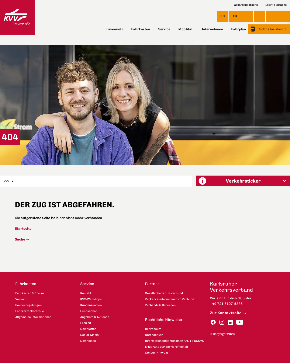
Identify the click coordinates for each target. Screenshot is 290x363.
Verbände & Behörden (160, 305)
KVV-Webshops (272, 16)
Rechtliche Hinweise (163, 319)
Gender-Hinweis (156, 353)
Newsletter (88, 329)
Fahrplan (238, 29)
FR (235, 16)
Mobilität (185, 29)
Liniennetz (114, 29)
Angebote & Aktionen (94, 317)
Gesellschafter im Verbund (164, 293)
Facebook (213, 322)
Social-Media (89, 335)
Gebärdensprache (246, 4)
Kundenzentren (91, 305)
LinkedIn (230, 322)
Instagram (222, 322)
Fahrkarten (140, 29)
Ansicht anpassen (247, 16)
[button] (243, 181)
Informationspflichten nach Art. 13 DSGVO (174, 341)
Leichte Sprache (276, 4)
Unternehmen (212, 29)
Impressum (153, 329)
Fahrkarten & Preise (29, 293)
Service (164, 29)
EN (222, 16)
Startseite (23, 229)
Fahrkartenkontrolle (29, 311)
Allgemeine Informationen (33, 317)
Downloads (88, 341)
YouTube (239, 322)
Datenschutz (154, 335)
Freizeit (85, 323)
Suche (20, 239)
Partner (152, 283)
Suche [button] (284, 16)
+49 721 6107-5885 (226, 304)
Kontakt (259, 16)
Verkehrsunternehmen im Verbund (169, 299)
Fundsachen (88, 311)
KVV (6, 181)
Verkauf (21, 299)
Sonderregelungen (28, 305)
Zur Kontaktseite (226, 313)
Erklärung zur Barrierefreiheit (166, 347)
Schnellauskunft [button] (272, 29)
